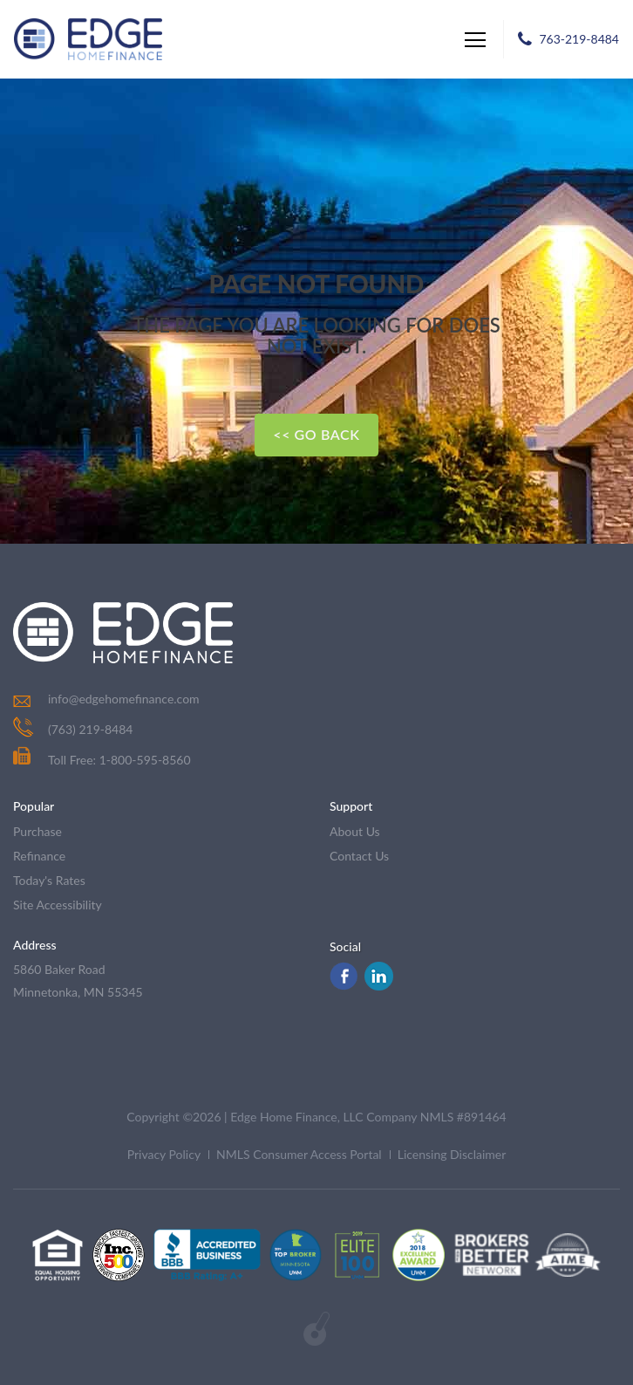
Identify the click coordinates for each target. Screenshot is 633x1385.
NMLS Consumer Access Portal (299, 1154)
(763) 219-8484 (90, 729)
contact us (359, 855)
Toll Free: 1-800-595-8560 (102, 759)
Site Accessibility (57, 904)
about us (355, 831)
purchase (37, 831)
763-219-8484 (579, 38)
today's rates (49, 880)
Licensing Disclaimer (452, 1154)
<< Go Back (316, 434)
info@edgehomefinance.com (124, 698)
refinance (39, 855)
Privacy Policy (164, 1154)
